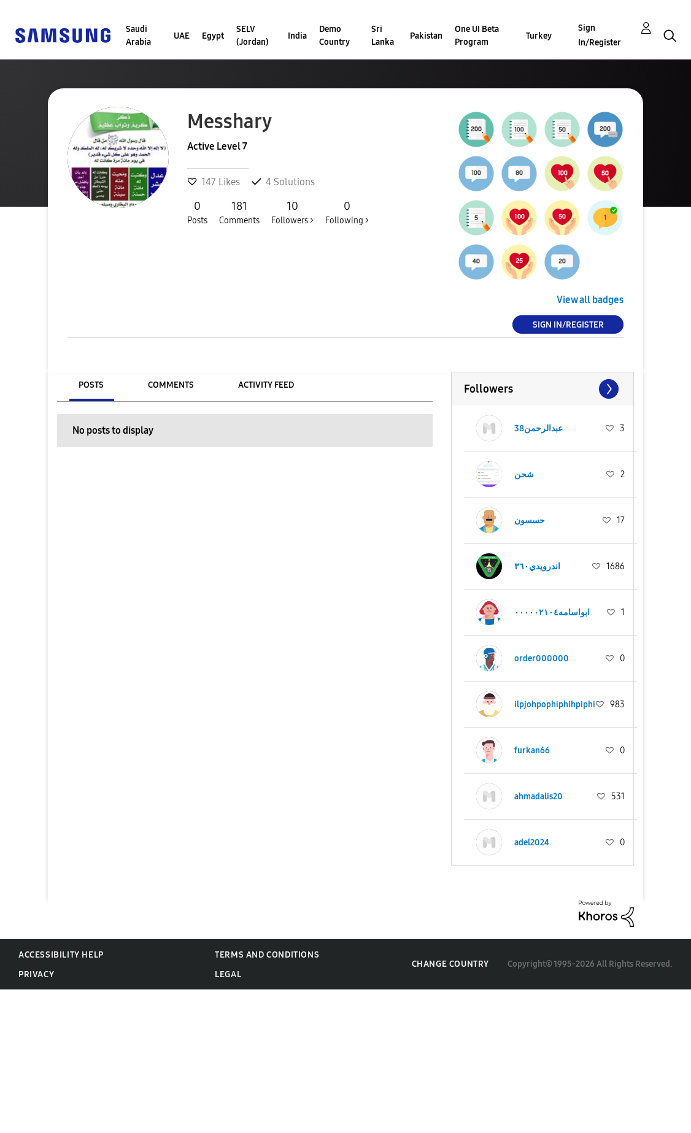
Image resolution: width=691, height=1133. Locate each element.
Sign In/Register (599, 35)
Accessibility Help (61, 955)
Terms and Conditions (267, 955)
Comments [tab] (171, 385)
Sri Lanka (382, 35)
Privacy (36, 974)
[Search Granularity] (345, 56)
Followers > (292, 212)
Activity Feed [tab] (266, 385)
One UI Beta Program (477, 35)
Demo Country (334, 35)
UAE (182, 36)
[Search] (490, 56)
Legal (228, 974)
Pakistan (426, 36)
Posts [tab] (91, 385)
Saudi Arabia (138, 35)
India (297, 36)
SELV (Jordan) (252, 35)
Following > (347, 212)
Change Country (450, 964)
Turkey (539, 36)
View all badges (590, 299)
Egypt (213, 36)
